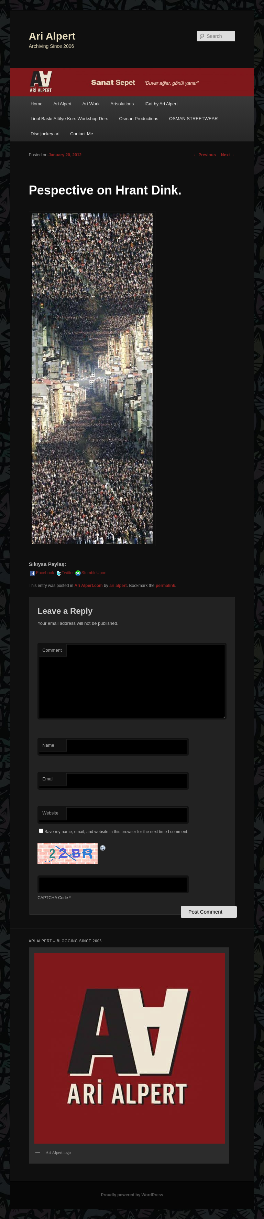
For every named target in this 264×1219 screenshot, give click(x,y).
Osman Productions (138, 118)
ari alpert (118, 585)
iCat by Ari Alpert (161, 103)
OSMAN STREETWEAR (193, 118)
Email (48, 778)
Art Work (90, 103)
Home (37, 103)
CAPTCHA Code (52, 897)
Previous (204, 155)
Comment (52, 650)
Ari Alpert (52, 36)
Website (50, 813)
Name (48, 745)
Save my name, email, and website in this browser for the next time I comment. (116, 831)
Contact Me (81, 133)
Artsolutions (122, 103)
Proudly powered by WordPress (132, 1194)
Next (228, 155)
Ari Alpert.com (89, 585)
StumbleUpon (91, 572)
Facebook (41, 572)
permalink (165, 585)
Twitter (64, 572)
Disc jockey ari (45, 133)
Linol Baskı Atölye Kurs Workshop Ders (69, 118)
